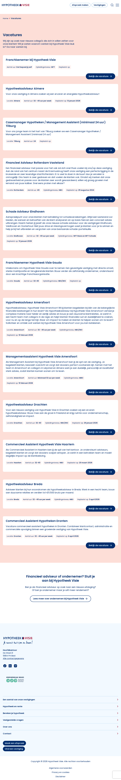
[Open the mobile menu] (117, 5)
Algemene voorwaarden (60, 768)
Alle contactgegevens (13, 658)
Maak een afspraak (14, 743)
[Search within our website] (112, 5)
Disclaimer (60, 776)
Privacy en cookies (60, 772)
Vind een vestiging (14, 748)
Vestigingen (99, 5)
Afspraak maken (80, 5)
